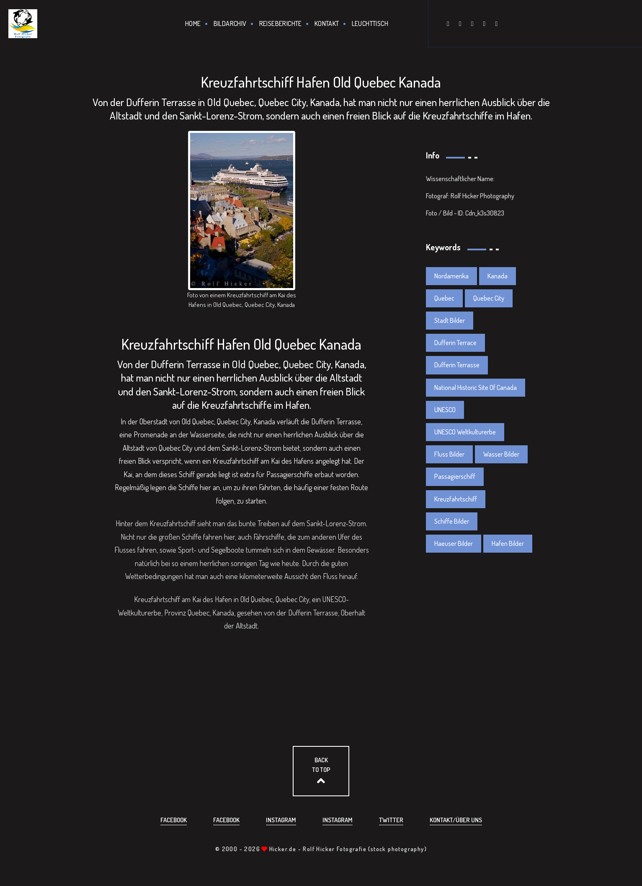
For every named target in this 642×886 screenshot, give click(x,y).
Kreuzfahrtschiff (455, 499)
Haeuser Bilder (453, 543)
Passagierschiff (454, 476)
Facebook (173, 820)
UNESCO (445, 409)
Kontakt (327, 23)
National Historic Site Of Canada (475, 387)
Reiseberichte (280, 23)
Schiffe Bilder (451, 521)
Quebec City (488, 298)
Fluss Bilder (449, 454)
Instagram (281, 820)
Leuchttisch (370, 23)
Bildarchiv (230, 23)
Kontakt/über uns (456, 820)
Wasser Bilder (501, 454)
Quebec (444, 298)
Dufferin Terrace (455, 342)
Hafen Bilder (508, 543)
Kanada (497, 276)
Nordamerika (451, 276)
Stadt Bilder (449, 320)
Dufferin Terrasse (457, 365)
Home (193, 23)
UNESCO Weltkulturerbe (465, 432)
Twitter (391, 820)
